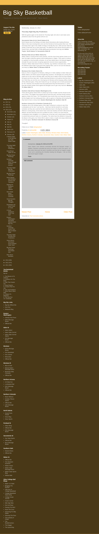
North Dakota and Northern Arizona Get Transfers (11, 180)
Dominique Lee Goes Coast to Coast (11, 206)
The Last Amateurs (10, 289)
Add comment (28, 160)
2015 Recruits (82, 74)
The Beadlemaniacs (9, 522)
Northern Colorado (37, 135)
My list (5, 273)
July (8, 122)
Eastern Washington (32, 133)
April (8, 127)
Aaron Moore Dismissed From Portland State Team (11, 243)
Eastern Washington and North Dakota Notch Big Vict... (11, 220)
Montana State (56, 133)
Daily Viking (8, 425)
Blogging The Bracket (9, 486)
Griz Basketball (9, 352)
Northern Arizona (26, 135)
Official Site (8, 323)
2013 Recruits (82, 71)
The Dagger (8, 525)
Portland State (83, 100)
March (9, 129)
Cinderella (8, 298)
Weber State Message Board (9, 468)
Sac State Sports (10, 438)
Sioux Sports (8, 419)
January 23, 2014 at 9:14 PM (44, 144)
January (9, 134)
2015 (7, 107)
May (8, 124)
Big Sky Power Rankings (11, 155)
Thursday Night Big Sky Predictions (11, 147)
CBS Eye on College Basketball (10, 490)
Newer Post (26, 212)
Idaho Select (8, 330)
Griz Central (8, 354)
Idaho (81, 85)
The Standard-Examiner (9, 462)
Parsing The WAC (10, 507)
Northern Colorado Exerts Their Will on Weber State (11, 229)
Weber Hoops (9, 465)
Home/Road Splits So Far (11, 151)
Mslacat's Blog (9, 309)
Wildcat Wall (8, 475)
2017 (7, 102)
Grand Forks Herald (8, 413)
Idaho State (42, 133)
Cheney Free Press (10, 317)
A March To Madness (7, 294)
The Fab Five (8, 297)
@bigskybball (38, 127)
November (10, 114)
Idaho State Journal (10, 332)
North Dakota (64, 133)
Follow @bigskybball (83, 29)
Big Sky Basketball (27, 12)
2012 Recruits (82, 70)
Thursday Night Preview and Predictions (11, 236)
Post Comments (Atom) (36, 216)
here (9, 29)
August (9, 119)
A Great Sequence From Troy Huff (10, 212)
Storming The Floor (10, 515)
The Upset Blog (9, 527)
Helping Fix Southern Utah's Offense (10, 187)
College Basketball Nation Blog (10, 494)
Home (47, 212)
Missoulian (8, 357)
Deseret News (9, 451)
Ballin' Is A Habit (9, 483)
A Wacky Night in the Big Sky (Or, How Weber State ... (11, 140)
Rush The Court (9, 509)
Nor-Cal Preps (9, 505)
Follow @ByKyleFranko (84, 32)
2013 (7, 260)
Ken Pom (7, 307)
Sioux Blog (8, 417)
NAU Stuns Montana (10, 255)
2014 (7, 109)
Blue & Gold (8, 365)
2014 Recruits (82, 73)
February (10, 132)
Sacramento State (48, 135)
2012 (7, 262)
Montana (48, 133)
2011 (7, 265)
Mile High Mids (9, 503)
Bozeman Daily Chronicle (9, 372)
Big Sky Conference (85, 80)
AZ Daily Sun (9, 382)
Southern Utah (58, 135)
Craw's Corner (9, 501)
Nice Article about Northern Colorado (10, 194)
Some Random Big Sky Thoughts (11, 200)
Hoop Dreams (9, 285)
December (10, 112)
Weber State (67, 135)
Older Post (68, 212)
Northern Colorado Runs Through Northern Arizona (11, 162)
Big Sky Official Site (10, 305)
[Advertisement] (11, 66)
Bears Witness (9, 397)
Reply (29, 156)
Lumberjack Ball (9, 384)
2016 (7, 104)
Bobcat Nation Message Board (9, 368)
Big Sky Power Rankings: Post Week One (11, 250)
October (9, 117)
